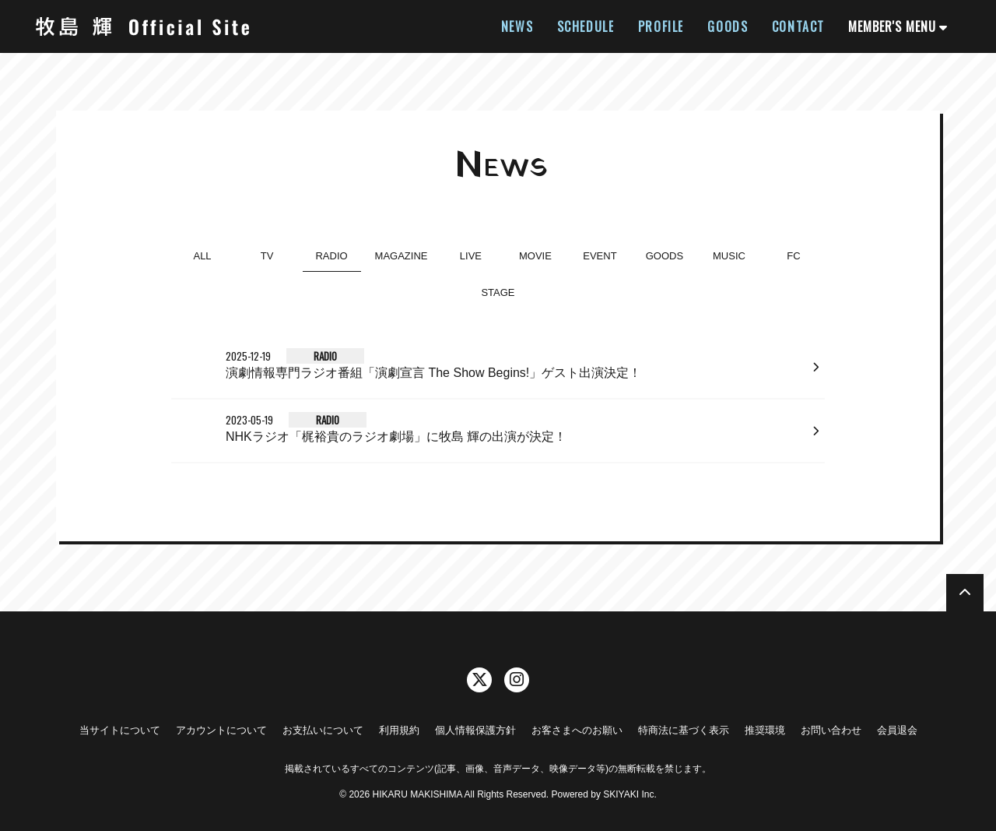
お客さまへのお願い (576, 730)
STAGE (497, 292)
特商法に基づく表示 (683, 730)
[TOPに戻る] (965, 592)
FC (793, 256)
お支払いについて (322, 730)
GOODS (664, 256)
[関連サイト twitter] (479, 679)
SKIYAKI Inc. (629, 794)
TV (267, 256)
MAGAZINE (401, 256)
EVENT (599, 256)
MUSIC (729, 256)
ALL (202, 256)
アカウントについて (221, 730)
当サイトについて (119, 730)
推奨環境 (765, 730)
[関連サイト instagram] (516, 679)
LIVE (471, 256)
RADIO (331, 256)
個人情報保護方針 (475, 730)
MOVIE (535, 256)
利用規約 (399, 730)
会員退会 (897, 730)
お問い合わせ (831, 730)
